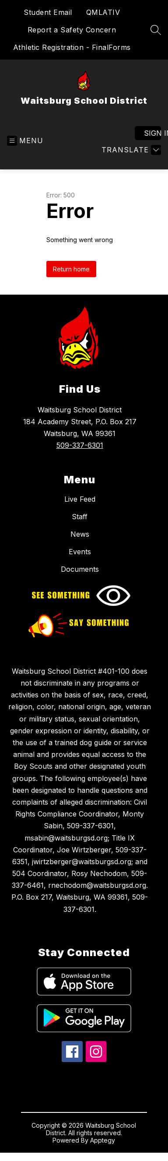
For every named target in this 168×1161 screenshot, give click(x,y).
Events (80, 551)
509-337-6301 (79, 445)
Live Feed (79, 499)
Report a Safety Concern (72, 29)
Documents (80, 569)
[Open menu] (25, 140)
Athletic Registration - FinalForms (72, 47)
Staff (80, 516)
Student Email (48, 12)
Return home (71, 269)
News (79, 534)
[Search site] (155, 30)
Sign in (152, 133)
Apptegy (102, 1140)
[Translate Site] (130, 149)
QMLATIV (103, 12)
